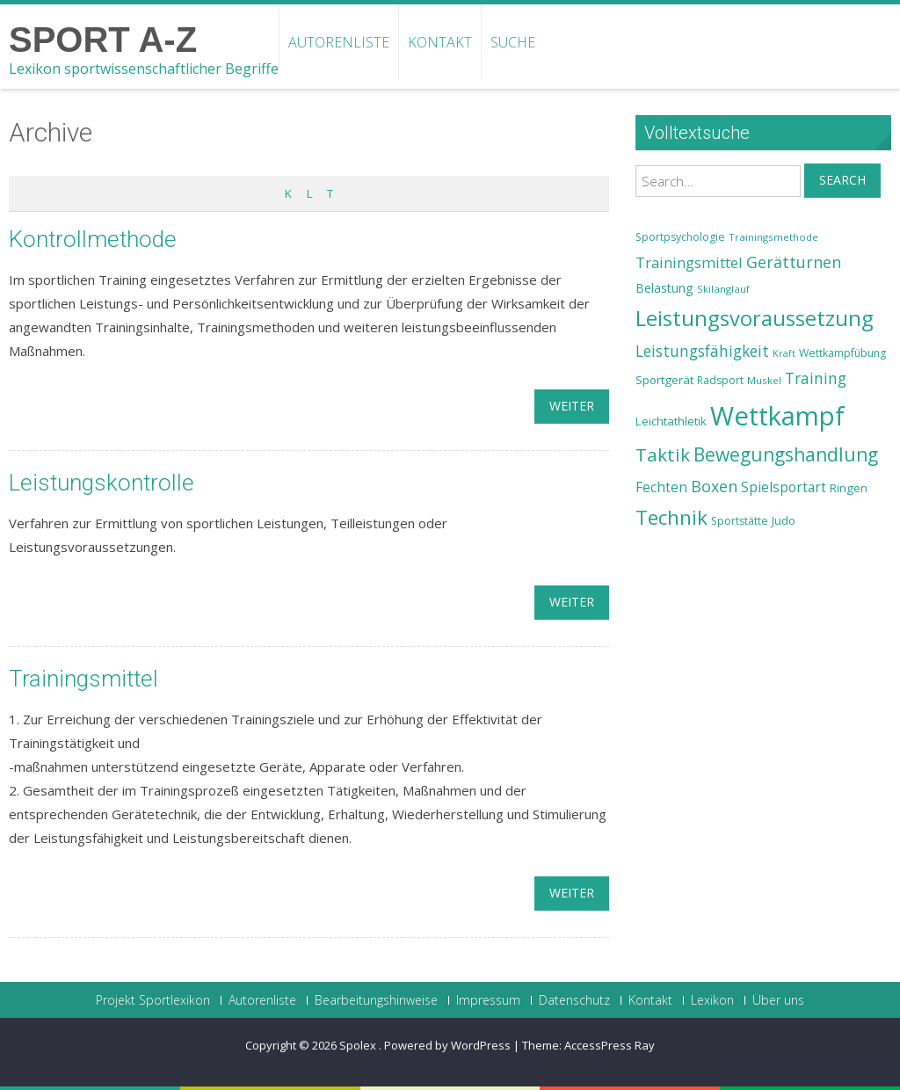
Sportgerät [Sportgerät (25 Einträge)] (664, 380)
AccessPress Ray (609, 1045)
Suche (512, 42)
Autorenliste (338, 42)
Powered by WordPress (447, 1045)
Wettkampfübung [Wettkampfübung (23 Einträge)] (842, 352)
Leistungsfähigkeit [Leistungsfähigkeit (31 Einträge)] (702, 350)
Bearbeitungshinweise (376, 1000)
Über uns (778, 1000)
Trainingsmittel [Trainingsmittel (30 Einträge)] (689, 262)
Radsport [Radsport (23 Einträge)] (720, 380)
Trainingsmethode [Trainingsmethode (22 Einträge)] (773, 236)
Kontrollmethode (93, 239)
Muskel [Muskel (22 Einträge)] (764, 380)
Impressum (488, 1000)
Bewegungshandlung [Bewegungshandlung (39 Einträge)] (785, 454)
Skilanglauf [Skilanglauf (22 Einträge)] (723, 288)
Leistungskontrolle (101, 482)
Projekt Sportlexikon (153, 1000)
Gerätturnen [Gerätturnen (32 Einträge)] (793, 261)
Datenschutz (574, 1000)
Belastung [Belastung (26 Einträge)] (664, 288)
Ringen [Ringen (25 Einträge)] (848, 488)
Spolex (359, 1045)
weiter (571, 405)
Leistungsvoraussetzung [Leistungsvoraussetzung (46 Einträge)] (754, 318)
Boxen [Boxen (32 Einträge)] (714, 486)
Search (842, 179)
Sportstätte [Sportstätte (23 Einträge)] (739, 520)
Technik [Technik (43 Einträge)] (671, 517)
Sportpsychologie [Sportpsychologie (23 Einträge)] (680, 236)
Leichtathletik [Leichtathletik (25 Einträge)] (671, 421)
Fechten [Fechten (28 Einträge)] (661, 487)
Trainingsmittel (83, 678)
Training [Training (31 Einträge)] (815, 378)
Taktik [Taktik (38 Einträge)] (662, 454)
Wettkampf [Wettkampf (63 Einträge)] (777, 415)
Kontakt (440, 42)
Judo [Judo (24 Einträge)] (783, 520)
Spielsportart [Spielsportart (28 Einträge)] (783, 487)
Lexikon (712, 1000)
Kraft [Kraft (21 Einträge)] (784, 353)
